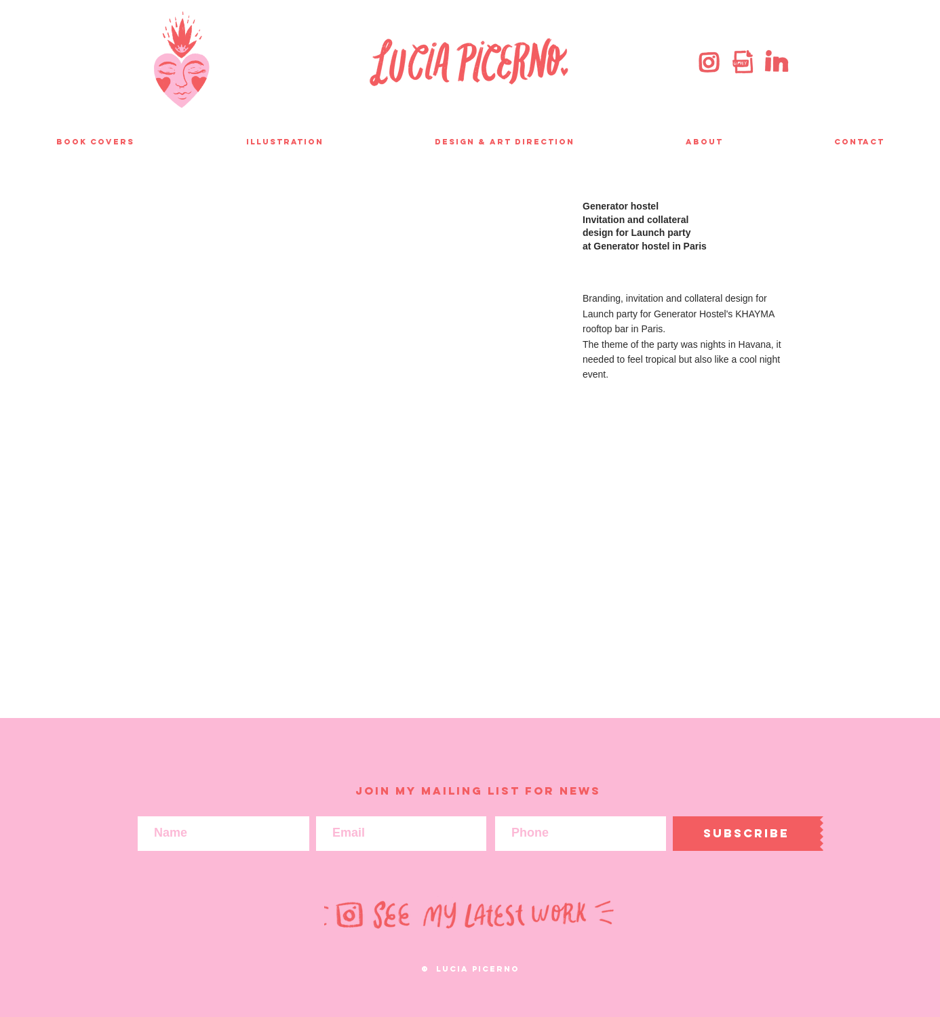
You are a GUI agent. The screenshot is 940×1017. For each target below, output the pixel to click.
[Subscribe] (746, 833)
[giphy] (742, 61)
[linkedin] (776, 61)
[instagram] (709, 61)
